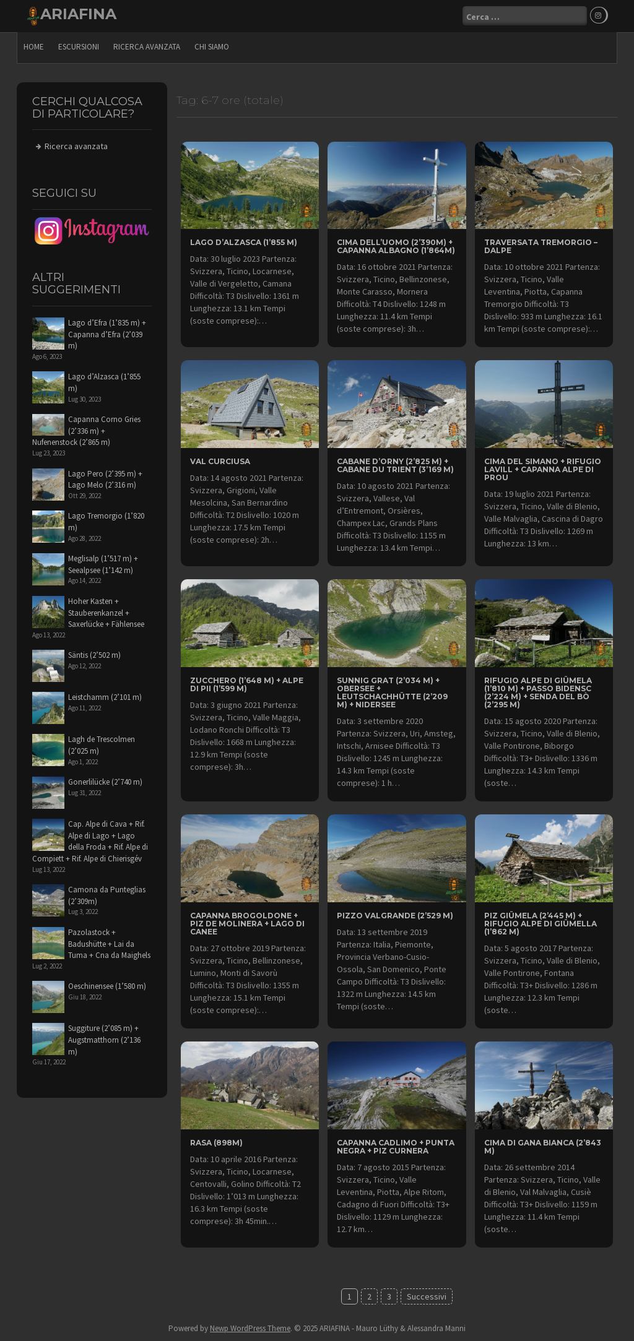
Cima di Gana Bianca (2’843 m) (542, 1146)
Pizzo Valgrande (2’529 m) (395, 915)
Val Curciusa (220, 461)
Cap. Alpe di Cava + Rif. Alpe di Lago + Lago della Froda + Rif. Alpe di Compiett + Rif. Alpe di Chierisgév (90, 841)
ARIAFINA (78, 14)
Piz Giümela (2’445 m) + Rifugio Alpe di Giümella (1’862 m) (540, 923)
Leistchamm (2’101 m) (105, 697)
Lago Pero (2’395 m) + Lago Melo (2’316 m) (105, 479)
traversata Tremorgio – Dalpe (540, 246)
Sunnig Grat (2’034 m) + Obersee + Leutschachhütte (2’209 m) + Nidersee (392, 692)
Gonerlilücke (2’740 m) (105, 782)
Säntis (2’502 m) (94, 655)
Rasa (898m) (216, 1142)
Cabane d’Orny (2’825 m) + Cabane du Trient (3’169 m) (395, 465)
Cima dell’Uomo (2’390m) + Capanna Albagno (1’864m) (396, 246)
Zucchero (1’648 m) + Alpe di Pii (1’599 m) (246, 683)
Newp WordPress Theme (250, 1328)
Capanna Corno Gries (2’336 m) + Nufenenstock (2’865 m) (86, 430)
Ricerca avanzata (146, 46)
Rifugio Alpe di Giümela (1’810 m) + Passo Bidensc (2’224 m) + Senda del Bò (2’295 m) (538, 692)
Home (34, 46)
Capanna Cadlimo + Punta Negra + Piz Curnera (395, 1146)
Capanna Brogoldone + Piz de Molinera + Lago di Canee (247, 923)
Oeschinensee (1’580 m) (107, 986)
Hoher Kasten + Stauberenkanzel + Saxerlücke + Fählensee (106, 612)
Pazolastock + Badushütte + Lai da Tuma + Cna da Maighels (109, 943)
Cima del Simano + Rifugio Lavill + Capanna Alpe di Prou (542, 469)
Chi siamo (211, 46)
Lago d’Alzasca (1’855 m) (243, 242)
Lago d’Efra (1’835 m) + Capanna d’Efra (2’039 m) (107, 334)
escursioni (78, 46)
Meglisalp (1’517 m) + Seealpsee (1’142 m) (103, 564)
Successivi (426, 1296)
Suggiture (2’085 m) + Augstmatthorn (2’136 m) (104, 1039)
